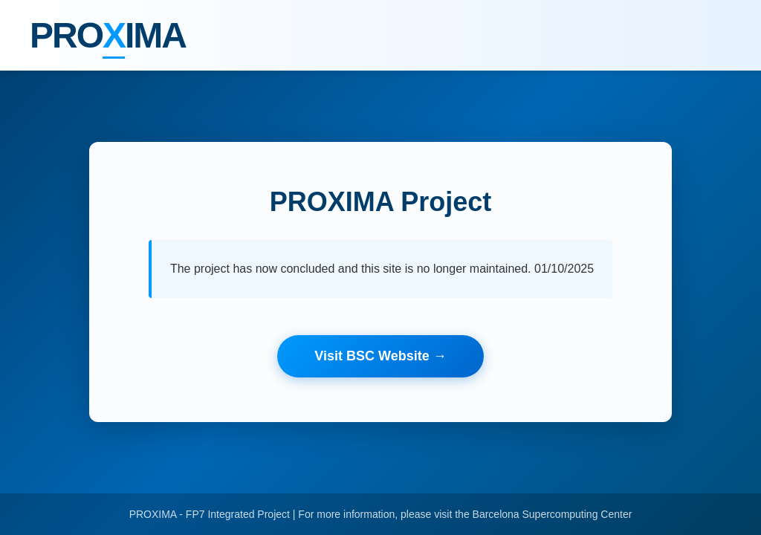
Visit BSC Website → (380, 355)
